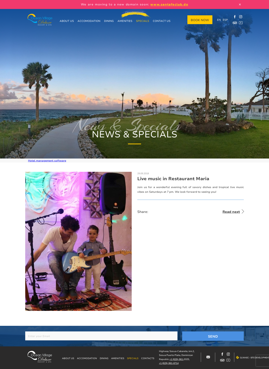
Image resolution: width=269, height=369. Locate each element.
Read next (231, 211)
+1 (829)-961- (176, 359)
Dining (109, 21)
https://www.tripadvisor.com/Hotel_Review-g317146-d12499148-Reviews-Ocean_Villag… (235, 23)
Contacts (147, 358)
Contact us (161, 21)
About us (67, 21)
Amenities (125, 21)
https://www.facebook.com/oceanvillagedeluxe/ (235, 17)
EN (219, 19)
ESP (225, 19)
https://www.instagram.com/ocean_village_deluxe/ (241, 17)
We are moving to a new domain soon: (134, 4)
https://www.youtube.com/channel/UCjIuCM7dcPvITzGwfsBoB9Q (241, 23)
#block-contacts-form (208, 357)
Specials (142, 21)
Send (213, 336)
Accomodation (89, 21)
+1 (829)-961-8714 (169, 363)
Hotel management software (47, 160)
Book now (200, 20)
